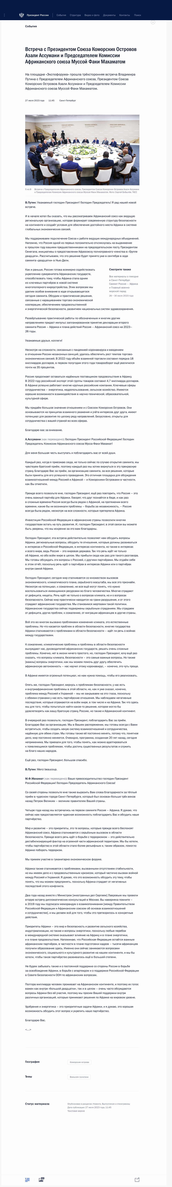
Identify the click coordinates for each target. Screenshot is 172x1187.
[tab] (27, 1180)
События (31, 26)
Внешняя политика (79, 1077)
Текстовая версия (76, 1111)
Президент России (38, 5)
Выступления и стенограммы (116, 1103)
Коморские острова (79, 1062)
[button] (5, 5)
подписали (52, 904)
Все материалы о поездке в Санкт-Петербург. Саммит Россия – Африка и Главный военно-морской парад (123, 284)
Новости (97, 1103)
